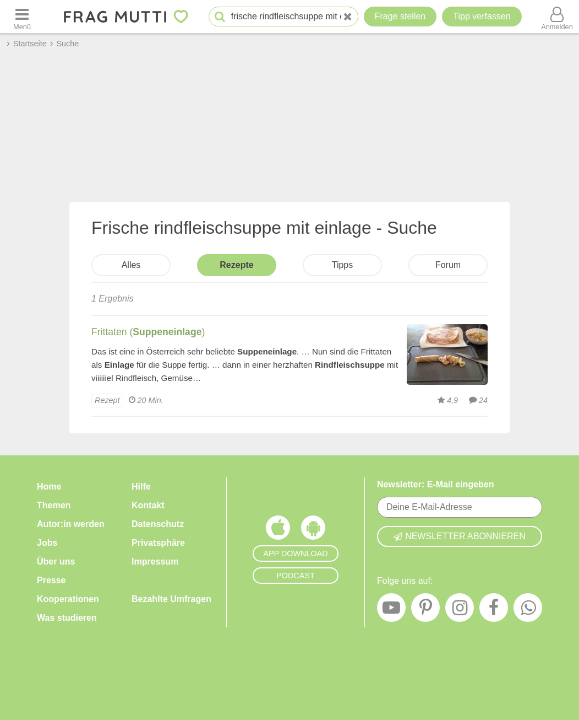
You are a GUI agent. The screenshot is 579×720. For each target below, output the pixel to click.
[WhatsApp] (528, 610)
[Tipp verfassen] (481, 16)
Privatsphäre (158, 542)
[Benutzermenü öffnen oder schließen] (557, 16)
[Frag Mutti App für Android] (313, 530)
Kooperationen (68, 599)
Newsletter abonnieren (460, 536)
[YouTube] (391, 610)
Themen (53, 505)
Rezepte (236, 265)
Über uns (56, 561)
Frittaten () (148, 331)
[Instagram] (459, 610)
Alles (131, 265)
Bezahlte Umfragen (171, 599)
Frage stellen (400, 16)
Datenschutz (158, 524)
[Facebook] (493, 610)
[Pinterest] (425, 610)
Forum (448, 265)
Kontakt (148, 505)
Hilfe (141, 486)
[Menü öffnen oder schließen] (22, 16)
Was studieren (67, 617)
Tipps (342, 265)
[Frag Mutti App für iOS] (278, 530)
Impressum (155, 561)
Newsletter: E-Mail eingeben (435, 484)
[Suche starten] (220, 17)
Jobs (47, 542)
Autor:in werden (71, 524)
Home (49, 486)
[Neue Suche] (348, 17)
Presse (51, 580)
